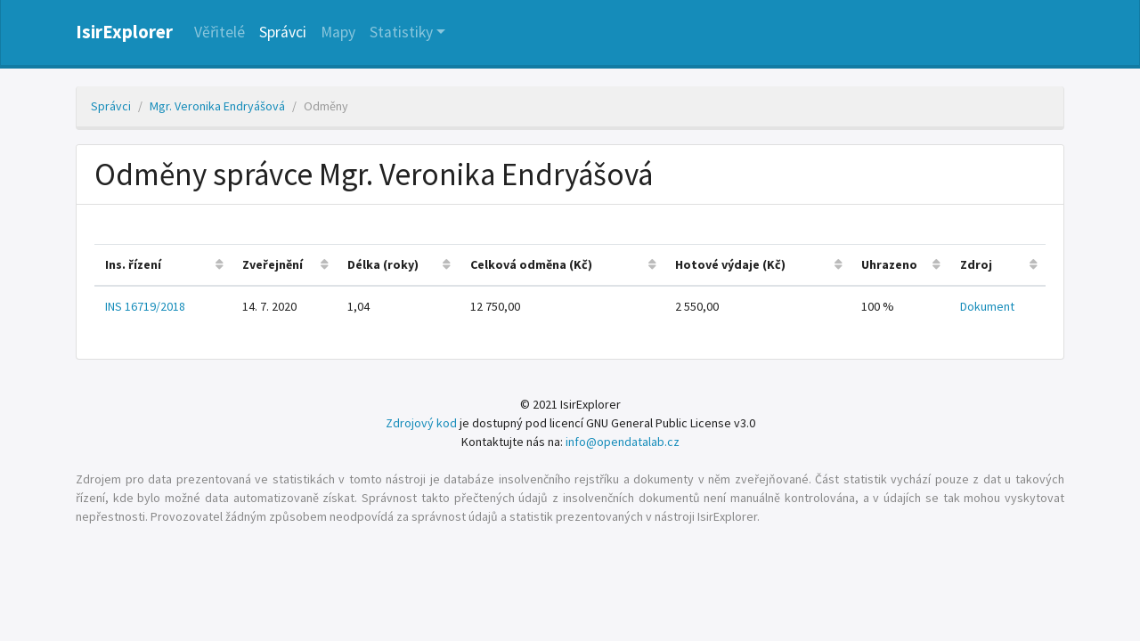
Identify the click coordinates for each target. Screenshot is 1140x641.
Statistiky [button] (401, 32)
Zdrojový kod (421, 423)
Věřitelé (219, 32)
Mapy (338, 32)
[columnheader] (163, 265)
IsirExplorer (124, 32)
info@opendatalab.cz (623, 442)
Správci (282, 32)
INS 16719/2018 (145, 306)
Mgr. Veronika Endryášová (217, 106)
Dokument (987, 306)
